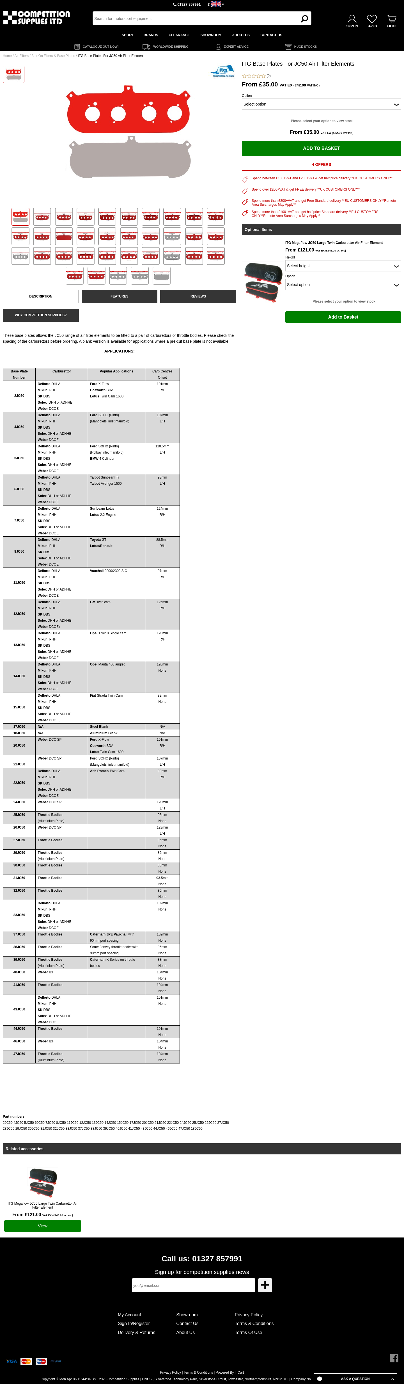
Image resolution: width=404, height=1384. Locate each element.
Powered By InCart (230, 1372)
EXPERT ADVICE (236, 46)
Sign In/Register (134, 1323)
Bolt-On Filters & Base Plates (53, 56)
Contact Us (187, 1323)
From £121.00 (42, 1214)
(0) (256, 76)
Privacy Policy (249, 1314)
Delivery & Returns (136, 1332)
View (42, 1225)
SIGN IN (352, 26)
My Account (129, 1314)
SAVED (371, 26)
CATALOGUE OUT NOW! (101, 46)
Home (7, 56)
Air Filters (21, 56)
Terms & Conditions (254, 1323)
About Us (185, 1332)
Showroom (187, 1314)
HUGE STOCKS (305, 46)
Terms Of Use (248, 1332)
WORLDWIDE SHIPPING (171, 46)
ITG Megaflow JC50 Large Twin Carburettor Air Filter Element (42, 1205)
